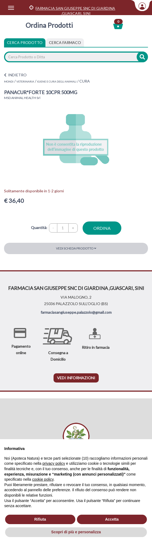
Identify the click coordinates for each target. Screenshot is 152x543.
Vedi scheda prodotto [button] (76, 248)
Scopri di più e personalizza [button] (76, 532)
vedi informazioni (76, 377)
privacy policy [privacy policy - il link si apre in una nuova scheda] (54, 463)
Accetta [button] (112, 519)
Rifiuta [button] (40, 519)
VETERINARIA (25, 81)
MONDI (8, 81)
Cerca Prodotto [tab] (25, 42)
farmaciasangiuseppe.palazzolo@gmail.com (76, 312)
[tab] (65, 42)
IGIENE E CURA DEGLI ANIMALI (56, 81)
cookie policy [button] (43, 479)
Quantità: (39, 227)
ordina (102, 228)
